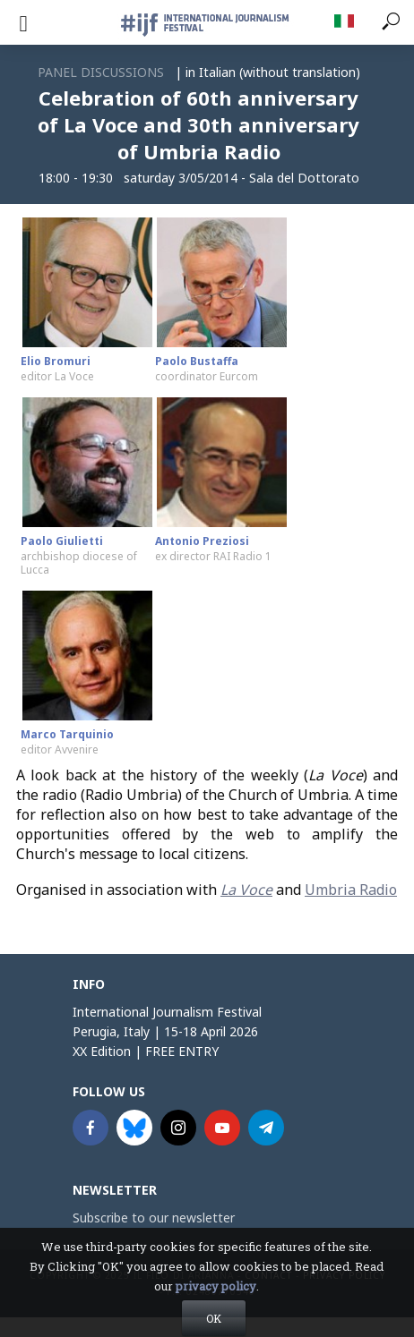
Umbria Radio (351, 889)
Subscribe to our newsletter (154, 1217)
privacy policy (216, 1307)
